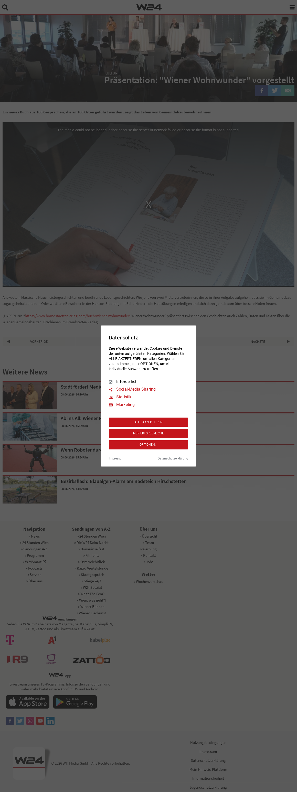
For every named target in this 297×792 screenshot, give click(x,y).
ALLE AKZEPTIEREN (148, 422)
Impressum (116, 458)
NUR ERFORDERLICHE (148, 433)
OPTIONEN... (148, 444)
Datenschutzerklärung (173, 458)
